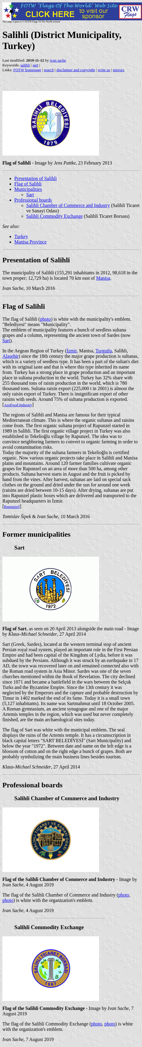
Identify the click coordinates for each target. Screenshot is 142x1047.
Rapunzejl (12, 506)
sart (35, 65)
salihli (25, 65)
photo (45, 319)
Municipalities (28, 189)
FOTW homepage (27, 70)
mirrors (118, 70)
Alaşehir (10, 356)
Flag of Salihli (28, 183)
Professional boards (33, 200)
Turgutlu (103, 350)
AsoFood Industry (18, 405)
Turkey (21, 236)
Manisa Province (30, 241)
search (49, 70)
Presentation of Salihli (35, 178)
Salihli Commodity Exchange (54, 216)
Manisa (103, 278)
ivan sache (58, 60)
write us (104, 70)
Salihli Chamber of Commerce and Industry (68, 205)
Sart (30, 194)
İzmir (72, 350)
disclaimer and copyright (75, 70)
